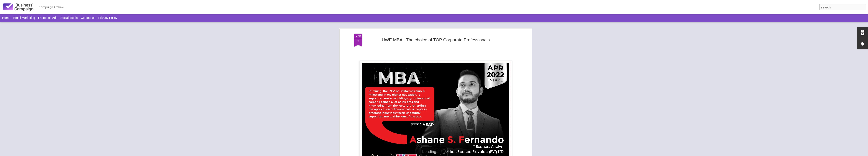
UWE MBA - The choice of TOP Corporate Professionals (436, 39)
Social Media (69, 18)
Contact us (88, 18)
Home (6, 18)
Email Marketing (24, 18)
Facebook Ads (48, 18)
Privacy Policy (107, 18)
